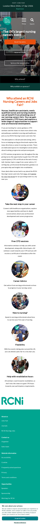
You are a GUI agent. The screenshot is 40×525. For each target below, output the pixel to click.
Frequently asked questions (11, 467)
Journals (4, 426)
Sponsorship (5, 493)
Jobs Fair (4, 421)
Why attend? (20, 79)
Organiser (5, 441)
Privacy (4, 472)
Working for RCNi (7, 498)
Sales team (5, 446)
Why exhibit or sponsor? (20, 86)
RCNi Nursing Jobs (8, 431)
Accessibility (6, 457)
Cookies (4, 462)
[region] (20, 514)
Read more (20, 9)
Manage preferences (20, 522)
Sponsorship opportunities (20, 63)
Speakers (4, 488)
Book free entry (20, 42)
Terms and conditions (9, 477)
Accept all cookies (20, 518)
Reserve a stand (20, 52)
